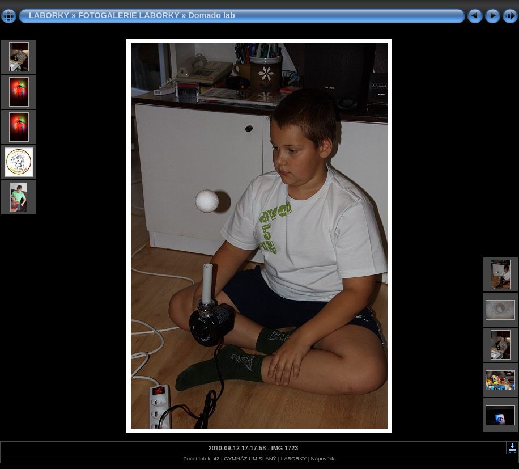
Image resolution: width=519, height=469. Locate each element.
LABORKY (49, 15)
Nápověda (323, 458)
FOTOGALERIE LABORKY (129, 15)
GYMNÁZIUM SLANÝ (250, 458)
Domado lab (211, 15)
